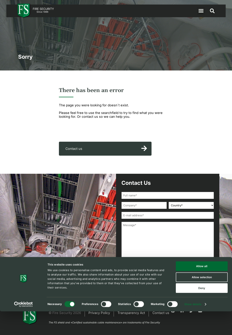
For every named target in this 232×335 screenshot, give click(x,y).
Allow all (201, 290)
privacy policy (158, 279)
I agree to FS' (148, 279)
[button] (201, 11)
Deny (201, 311)
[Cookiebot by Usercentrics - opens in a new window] (23, 328)
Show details (192, 328)
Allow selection (202, 301)
